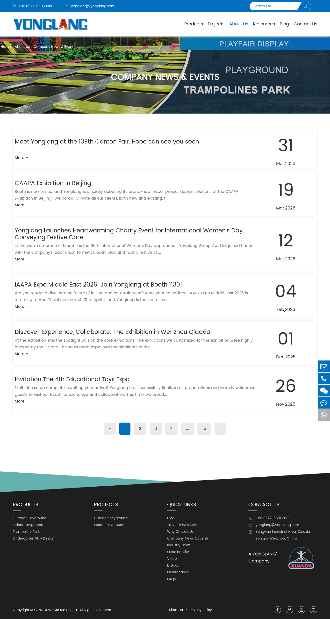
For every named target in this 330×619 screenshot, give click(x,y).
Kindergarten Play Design (33, 538)
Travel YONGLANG (182, 525)
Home (6, 47)
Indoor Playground (28, 525)
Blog (284, 24)
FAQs (171, 579)
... (188, 428)
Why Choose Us (180, 531)
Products (193, 24)
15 (205, 428)
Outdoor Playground (29, 518)
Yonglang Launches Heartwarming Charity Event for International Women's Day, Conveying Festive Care (129, 234)
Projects (216, 24)
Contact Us (305, 24)
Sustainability (178, 552)
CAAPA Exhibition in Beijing (53, 183)
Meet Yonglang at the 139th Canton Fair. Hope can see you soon (107, 141)
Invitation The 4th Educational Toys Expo (72, 379)
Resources (264, 24)
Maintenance (178, 572)
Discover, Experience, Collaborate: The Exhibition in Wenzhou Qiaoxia (112, 332)
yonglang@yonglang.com (90, 6)
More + (22, 158)
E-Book (173, 565)
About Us (22, 47)
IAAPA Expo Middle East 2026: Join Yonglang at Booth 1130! (98, 284)
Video (172, 558)
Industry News (178, 545)
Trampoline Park (26, 531)
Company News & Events (54, 47)
